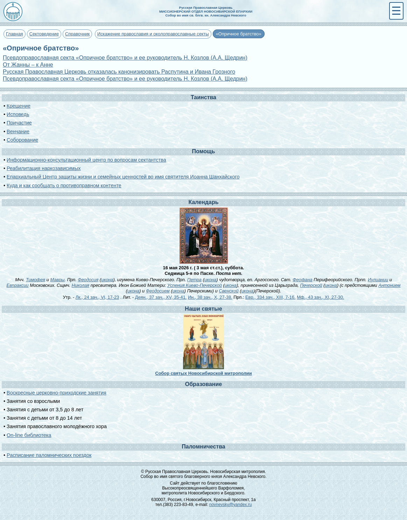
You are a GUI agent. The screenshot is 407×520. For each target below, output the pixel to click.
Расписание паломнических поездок (49, 455)
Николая (80, 285)
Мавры (57, 279)
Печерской (311, 285)
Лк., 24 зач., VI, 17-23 (97, 297)
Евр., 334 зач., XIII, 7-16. (270, 297)
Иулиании (378, 279)
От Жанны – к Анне (28, 65)
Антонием (389, 285)
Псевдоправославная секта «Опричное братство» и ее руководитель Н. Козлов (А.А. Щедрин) (125, 58)
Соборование (22, 140)
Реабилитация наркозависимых (43, 168)
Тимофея (35, 279)
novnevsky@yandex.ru (230, 504)
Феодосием (158, 290)
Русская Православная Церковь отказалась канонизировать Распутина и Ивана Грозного (119, 72)
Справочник (77, 33)
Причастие (19, 123)
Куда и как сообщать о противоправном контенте (64, 185)
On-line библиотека (29, 435)
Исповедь (18, 114)
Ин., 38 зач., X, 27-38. (210, 297)
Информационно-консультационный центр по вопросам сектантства (86, 160)
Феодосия (88, 279)
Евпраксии (18, 285)
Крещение (18, 106)
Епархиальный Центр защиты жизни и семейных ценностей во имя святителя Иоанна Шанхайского (123, 177)
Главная (14, 33)
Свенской (228, 290)
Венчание (18, 131)
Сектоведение (44, 33)
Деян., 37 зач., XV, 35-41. (161, 297)
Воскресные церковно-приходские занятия (56, 393)
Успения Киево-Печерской (194, 285)
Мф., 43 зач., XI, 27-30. (320, 297)
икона (107, 279)
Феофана (302, 279)
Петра (194, 279)
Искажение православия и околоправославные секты (153, 33)
